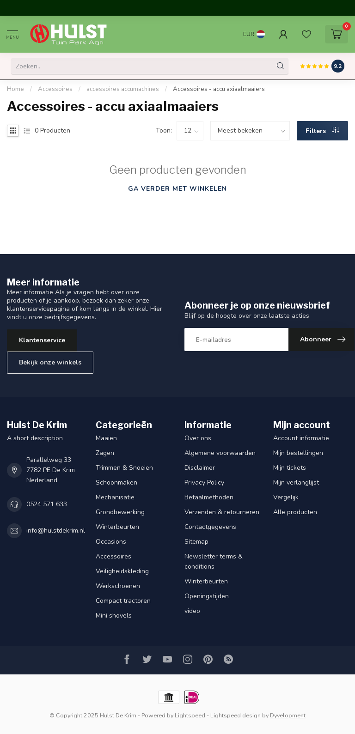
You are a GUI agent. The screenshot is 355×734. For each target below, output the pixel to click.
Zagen (105, 453)
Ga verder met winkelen (177, 188)
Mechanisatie (115, 497)
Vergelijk (286, 497)
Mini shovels (114, 615)
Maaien (106, 438)
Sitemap (196, 541)
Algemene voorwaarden (220, 453)
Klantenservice (42, 340)
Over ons (197, 438)
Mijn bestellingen (298, 453)
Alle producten (295, 512)
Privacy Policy (204, 482)
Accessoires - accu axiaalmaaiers (219, 89)
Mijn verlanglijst (296, 482)
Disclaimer (199, 467)
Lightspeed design (235, 715)
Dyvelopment (288, 715)
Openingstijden (206, 596)
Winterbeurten (117, 526)
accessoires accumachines (122, 89)
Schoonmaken (116, 482)
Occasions (111, 541)
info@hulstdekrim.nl (55, 530)
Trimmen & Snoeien (124, 467)
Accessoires (55, 89)
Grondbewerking (120, 512)
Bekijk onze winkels (50, 362)
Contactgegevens (210, 526)
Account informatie (301, 438)
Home (15, 89)
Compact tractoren (123, 600)
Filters (322, 131)
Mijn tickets (289, 467)
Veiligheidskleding (122, 571)
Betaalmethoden (208, 497)
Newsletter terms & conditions (213, 561)
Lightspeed (190, 715)
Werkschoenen (118, 586)
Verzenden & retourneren (221, 512)
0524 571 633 (46, 504)
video (192, 611)
